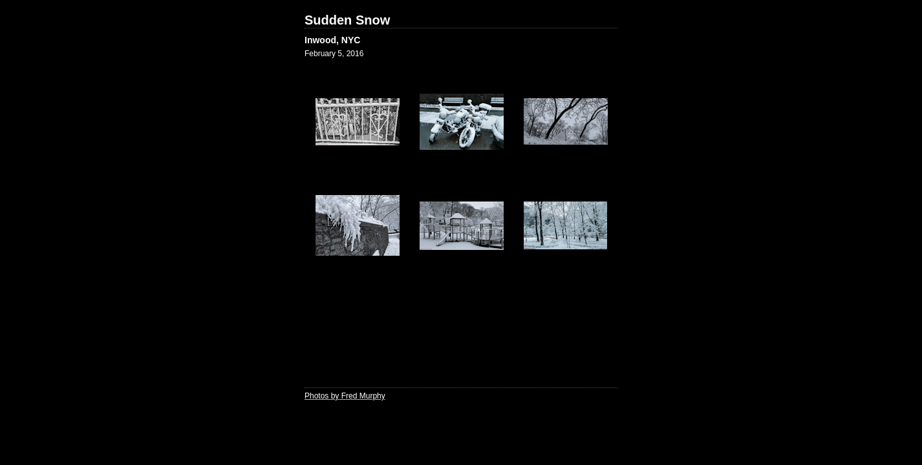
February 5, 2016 (334, 53)
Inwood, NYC (332, 40)
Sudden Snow (347, 20)
